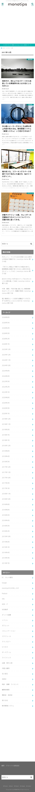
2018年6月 (6, 451)
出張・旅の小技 (7, 663)
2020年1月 (6, 414)
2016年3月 (6, 526)
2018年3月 (6, 462)
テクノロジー (6, 642)
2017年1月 (6, 488)
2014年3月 (6, 558)
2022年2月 (6, 387)
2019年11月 (6, 424)
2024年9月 (6, 371)
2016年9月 (6, 504)
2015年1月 (6, 547)
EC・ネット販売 (7, 577)
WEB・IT (5, 604)
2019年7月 (6, 435)
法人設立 (5, 674)
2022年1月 (6, 392)
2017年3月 (6, 483)
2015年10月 (6, 536)
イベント (5, 620)
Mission (6, 786)
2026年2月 (6, 339)
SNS (3, 599)
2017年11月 (6, 472)
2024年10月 (6, 365)
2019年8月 (6, 430)
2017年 (7, 48)
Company (23, 786)
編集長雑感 (5, 690)
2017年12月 (6, 467)
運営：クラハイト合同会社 (10, 766)
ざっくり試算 (6, 615)
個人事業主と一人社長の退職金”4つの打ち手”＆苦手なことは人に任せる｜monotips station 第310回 (16, 301)
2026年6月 (6, 317)
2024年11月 (6, 360)
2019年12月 (6, 419)
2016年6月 (6, 510)
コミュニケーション (8, 631)
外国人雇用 (5, 668)
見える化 (5, 700)
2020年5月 (6, 403)
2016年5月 (6, 515)
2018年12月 (6, 446)
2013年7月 (6, 563)
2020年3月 (6, 408)
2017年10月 (6, 478)
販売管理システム (8, 706)
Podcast (4, 593)
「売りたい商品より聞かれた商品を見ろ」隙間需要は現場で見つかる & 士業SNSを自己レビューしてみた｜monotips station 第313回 (16, 270)
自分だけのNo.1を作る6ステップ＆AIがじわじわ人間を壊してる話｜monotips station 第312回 (16, 281)
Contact (29, 786)
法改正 (4, 679)
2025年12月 (6, 349)
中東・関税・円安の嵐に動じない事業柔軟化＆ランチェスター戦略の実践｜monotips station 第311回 (16, 291)
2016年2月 (6, 531)
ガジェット (5, 626)
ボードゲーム (6, 652)
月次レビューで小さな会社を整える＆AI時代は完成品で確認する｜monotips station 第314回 (17, 259)
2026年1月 (6, 344)
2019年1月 (6, 440)
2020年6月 (6, 397)
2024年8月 (6, 376)
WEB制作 (5, 609)
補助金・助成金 (7, 695)
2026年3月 (6, 333)
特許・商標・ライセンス (10, 684)
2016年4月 (6, 520)
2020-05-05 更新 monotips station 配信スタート (18, 45)
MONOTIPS (16, 789)
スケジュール (6, 636)
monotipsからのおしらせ (10, 588)
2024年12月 (6, 355)
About (11, 786)
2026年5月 (6, 323)
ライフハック (6, 658)
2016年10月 (6, 499)
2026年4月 (6, 328)
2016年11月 (6, 494)
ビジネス (5, 647)
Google (4, 583)
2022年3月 (6, 381)
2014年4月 (6, 552)
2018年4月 (6, 456)
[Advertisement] (17, 25)
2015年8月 (6, 542)
